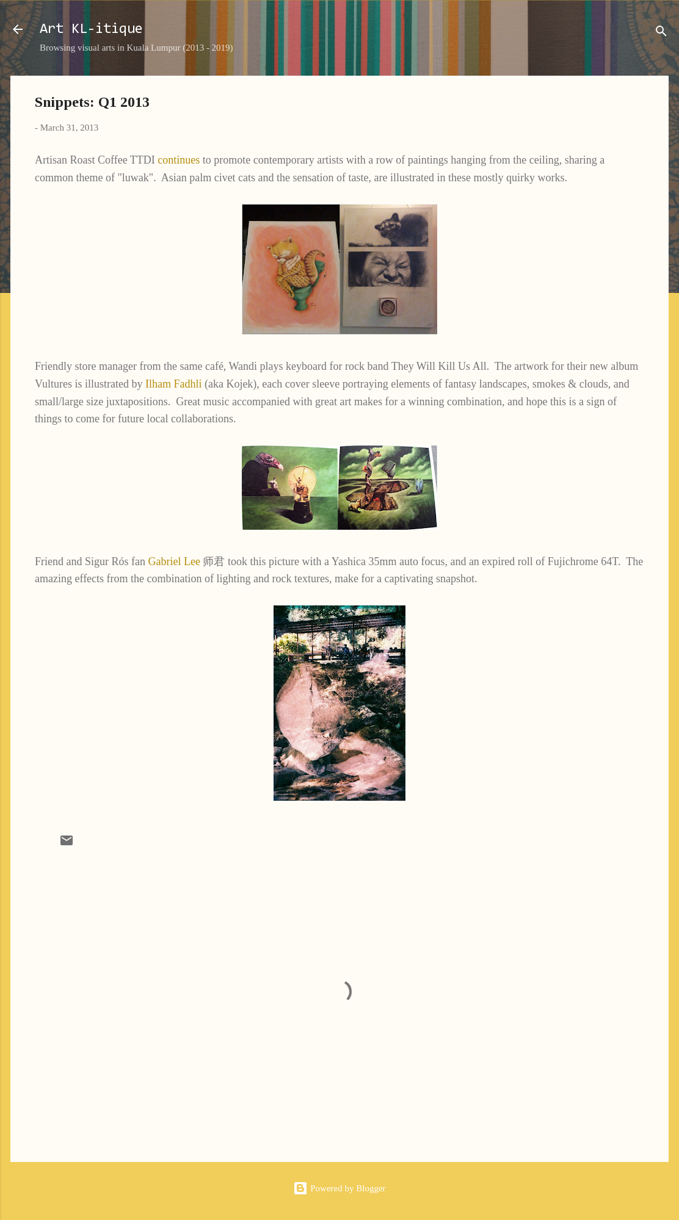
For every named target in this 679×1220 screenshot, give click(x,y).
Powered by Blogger (339, 1188)
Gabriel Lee (174, 561)
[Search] (661, 33)
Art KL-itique (91, 29)
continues (179, 160)
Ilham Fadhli (173, 384)
